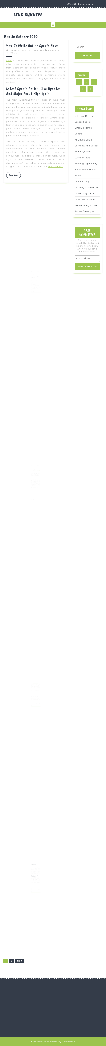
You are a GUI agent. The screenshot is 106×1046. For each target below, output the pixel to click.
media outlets (55, 166)
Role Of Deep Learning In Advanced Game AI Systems (87, 187)
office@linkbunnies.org (80, 4)
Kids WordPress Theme (44, 1041)
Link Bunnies (28, 15)
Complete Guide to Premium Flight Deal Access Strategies (86, 205)
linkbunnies (37, 50)
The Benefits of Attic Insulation (35, 466)
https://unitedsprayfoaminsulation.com (37, 470)
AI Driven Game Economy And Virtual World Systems (86, 146)
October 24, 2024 (18, 50)
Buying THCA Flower (34, 681)
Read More (15, 175)
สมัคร (9, 60)
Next (19, 961)
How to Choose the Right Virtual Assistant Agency (35, 270)
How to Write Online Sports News (32, 45)
